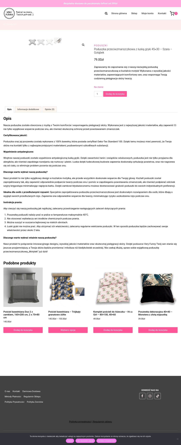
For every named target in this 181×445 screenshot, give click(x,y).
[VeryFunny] (18, 13)
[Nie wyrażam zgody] (177, 438)
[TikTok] (158, 396)
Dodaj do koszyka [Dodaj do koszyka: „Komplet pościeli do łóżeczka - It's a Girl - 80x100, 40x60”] (113, 359)
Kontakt (162, 13)
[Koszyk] (174, 13)
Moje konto (148, 13)
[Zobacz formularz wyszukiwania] (105, 13)
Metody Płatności (13, 396)
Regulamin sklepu (102, 421)
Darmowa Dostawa (31, 391)
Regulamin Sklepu (32, 396)
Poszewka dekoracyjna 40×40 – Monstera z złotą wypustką (155, 342)
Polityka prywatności (80, 421)
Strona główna (119, 13)
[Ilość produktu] (98, 94)
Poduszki (9, 24)
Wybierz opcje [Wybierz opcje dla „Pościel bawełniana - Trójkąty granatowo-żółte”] (68, 359)
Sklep (134, 13)
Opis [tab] (9, 138)
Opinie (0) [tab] (49, 138)
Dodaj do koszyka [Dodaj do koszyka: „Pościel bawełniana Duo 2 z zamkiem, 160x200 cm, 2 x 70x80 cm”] (23, 359)
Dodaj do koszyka (115, 93)
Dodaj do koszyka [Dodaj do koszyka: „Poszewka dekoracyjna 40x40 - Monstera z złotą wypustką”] (158, 359)
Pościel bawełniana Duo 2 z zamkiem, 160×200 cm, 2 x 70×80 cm (21, 343)
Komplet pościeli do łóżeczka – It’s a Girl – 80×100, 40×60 (112, 342)
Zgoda (70, 441)
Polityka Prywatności (14, 402)
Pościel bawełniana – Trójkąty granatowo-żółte (64, 342)
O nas (7, 391)
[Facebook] (142, 396)
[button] (83, 44)
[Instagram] (150, 396)
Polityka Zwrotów (35, 402)
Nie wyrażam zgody (85, 441)
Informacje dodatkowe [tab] (28, 138)
